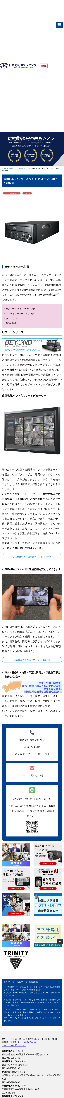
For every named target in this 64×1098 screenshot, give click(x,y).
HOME (4, 168)
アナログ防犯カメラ (21, 168)
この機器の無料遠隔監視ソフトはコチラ (32, 556)
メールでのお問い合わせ (14, 1045)
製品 (10, 168)
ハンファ (27, 193)
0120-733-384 (31, 1042)
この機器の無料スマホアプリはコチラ (32, 660)
